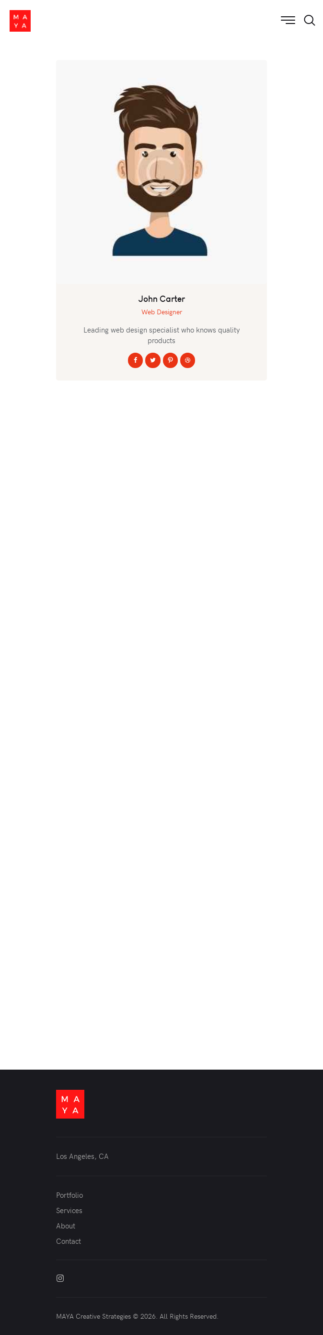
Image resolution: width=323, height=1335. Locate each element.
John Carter (161, 299)
